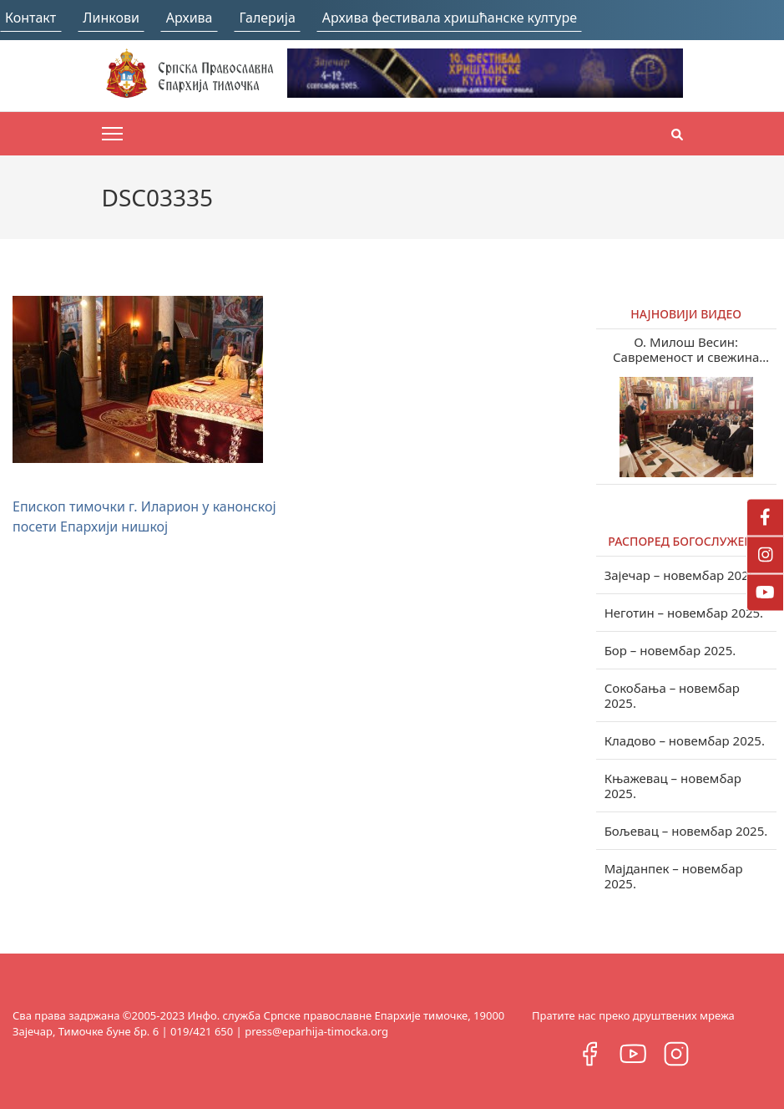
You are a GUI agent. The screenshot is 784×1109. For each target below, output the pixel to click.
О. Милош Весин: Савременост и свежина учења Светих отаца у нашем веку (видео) (686, 349)
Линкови (111, 17)
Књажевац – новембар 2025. (672, 786)
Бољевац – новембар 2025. (686, 830)
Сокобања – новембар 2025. (672, 695)
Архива (189, 17)
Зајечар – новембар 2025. (682, 574)
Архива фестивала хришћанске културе (449, 17)
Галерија (268, 17)
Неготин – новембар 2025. (684, 612)
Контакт (30, 17)
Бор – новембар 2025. (670, 650)
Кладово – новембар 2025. (684, 740)
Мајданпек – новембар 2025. (673, 876)
